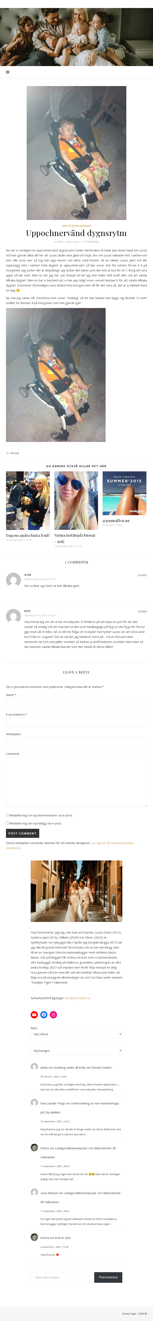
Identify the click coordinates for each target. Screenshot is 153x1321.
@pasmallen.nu (116, 520)
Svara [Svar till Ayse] (142, 575)
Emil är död (62, 1238)
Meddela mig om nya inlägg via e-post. (35, 823)
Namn (11, 695)
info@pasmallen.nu (77, 998)
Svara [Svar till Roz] (142, 611)
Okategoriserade (76, 226)
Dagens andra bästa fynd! (27, 535)
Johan (44, 1067)
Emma (14, 453)
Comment (12, 754)
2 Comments (90, 241)
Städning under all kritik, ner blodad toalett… (84, 1067)
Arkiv (34, 1028)
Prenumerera (108, 1277)
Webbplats (13, 734)
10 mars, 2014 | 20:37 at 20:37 (40, 615)
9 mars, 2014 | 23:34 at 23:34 (39, 579)
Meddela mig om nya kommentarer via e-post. (41, 815)
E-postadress (16, 714)
